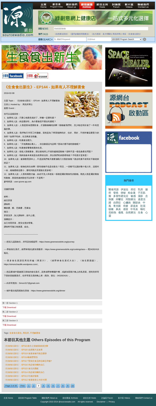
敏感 (133, 196)
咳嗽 (111, 209)
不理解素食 (35, 333)
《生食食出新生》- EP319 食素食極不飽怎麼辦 (25, 353)
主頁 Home (8, 398)
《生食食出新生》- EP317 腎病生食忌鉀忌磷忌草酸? (28, 361)
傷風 (120, 212)
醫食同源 (114, 189)
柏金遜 (131, 192)
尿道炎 (134, 206)
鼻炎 (118, 209)
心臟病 (127, 202)
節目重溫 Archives (70, 398)
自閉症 (117, 202)
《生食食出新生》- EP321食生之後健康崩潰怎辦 (26, 346)
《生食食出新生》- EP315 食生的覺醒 (21, 368)
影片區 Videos (124, 398)
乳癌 (140, 189)
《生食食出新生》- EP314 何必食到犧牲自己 (24, 372)
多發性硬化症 (120, 196)
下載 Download (9, 307)
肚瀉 (142, 206)
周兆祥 (26, 333)
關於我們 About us (49, 398)
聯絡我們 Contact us (143, 398)
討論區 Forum (107, 398)
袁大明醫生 (107, 34)
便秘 (123, 192)
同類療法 (131, 199)
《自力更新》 (96, 34)
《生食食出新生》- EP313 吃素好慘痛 (21, 376)
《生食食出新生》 (134, 34)
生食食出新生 (15, 333)
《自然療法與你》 (61, 34)
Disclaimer (101, 402)
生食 (140, 212)
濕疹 (140, 196)
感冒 (125, 209)
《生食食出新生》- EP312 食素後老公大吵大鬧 (25, 380)
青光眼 (117, 206)
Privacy (112, 402)
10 (72, 386)
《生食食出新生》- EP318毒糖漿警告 (21, 357)
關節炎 (136, 202)
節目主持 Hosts (89, 398)
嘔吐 (142, 209)
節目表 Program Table (27, 398)
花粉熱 (112, 212)
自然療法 (131, 212)
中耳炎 (134, 209)
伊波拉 (124, 189)
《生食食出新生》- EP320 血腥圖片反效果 (23, 350)
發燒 (115, 192)
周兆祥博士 (117, 34)
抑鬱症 (119, 199)
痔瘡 (125, 206)
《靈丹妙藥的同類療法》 (79, 34)
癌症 (124, 34)
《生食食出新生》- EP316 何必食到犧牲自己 (24, 365)
